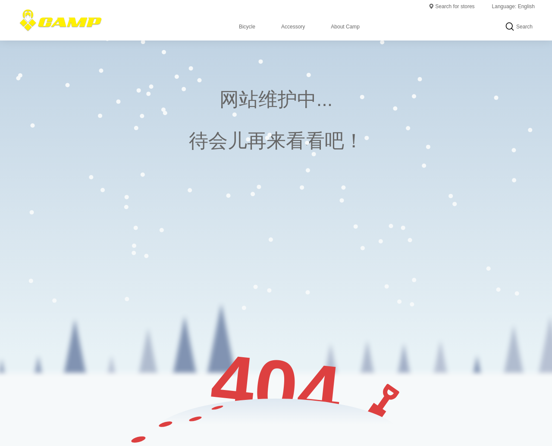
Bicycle (247, 27)
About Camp (345, 27)
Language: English (513, 6)
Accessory (293, 27)
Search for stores (451, 6)
